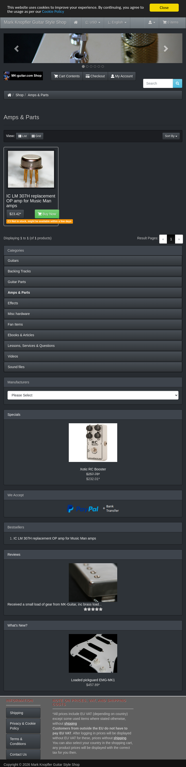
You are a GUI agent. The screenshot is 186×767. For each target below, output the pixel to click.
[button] (17, 48)
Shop (20, 95)
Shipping (16, 713)
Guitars (13, 261)
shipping (70, 723)
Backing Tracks (19, 271)
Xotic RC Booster (93, 469)
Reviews (14, 554)
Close (164, 7)
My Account (122, 76)
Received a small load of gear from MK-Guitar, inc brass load (53, 604)
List (22, 136)
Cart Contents (67, 76)
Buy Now (47, 214)
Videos (13, 356)
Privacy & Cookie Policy (23, 726)
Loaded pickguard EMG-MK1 (93, 680)
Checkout (95, 76)
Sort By (171, 136)
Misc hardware (19, 314)
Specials (14, 414)
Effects (13, 303)
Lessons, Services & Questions (31, 346)
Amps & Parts (38, 95)
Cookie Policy (53, 12)
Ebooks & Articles (21, 335)
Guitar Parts (17, 282)
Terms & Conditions (18, 741)
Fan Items (15, 324)
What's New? (17, 625)
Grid (36, 136)
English (117, 22)
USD (92, 22)
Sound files (16, 367)
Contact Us (18, 754)
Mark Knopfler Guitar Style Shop (35, 22)
